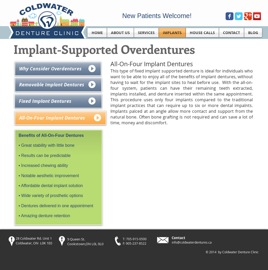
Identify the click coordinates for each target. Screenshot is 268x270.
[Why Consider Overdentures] (58, 68)
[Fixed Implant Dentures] (58, 101)
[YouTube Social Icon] (257, 16)
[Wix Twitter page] (239, 16)
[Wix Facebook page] (229, 16)
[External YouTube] (181, 178)
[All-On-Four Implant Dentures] (60, 118)
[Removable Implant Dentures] (58, 84)
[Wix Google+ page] (248, 16)
